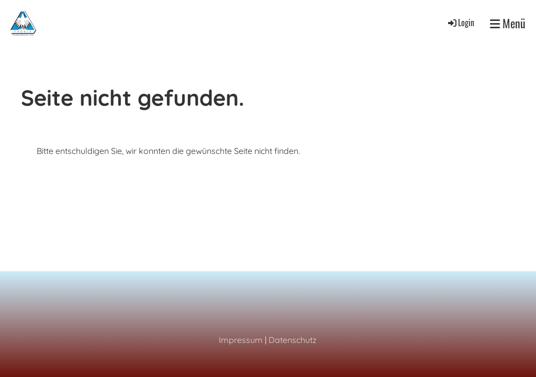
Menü (508, 23)
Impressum (241, 340)
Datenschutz (293, 340)
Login (460, 22)
